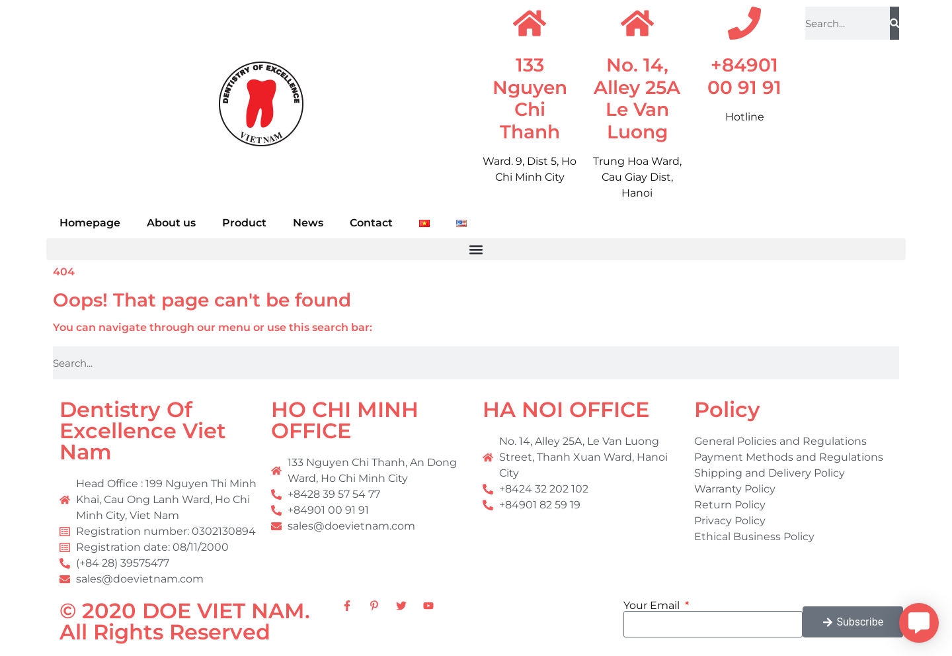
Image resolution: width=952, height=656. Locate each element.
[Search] (894, 23)
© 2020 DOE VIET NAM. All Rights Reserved (185, 621)
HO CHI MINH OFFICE (344, 420)
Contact (371, 222)
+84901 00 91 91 (744, 76)
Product (244, 222)
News (308, 222)
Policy (727, 409)
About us (171, 222)
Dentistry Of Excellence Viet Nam (143, 431)
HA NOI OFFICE (566, 409)
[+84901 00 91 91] (744, 23)
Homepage (90, 222)
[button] (476, 249)
